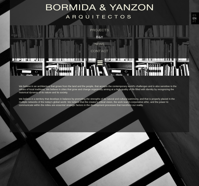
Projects (99, 30)
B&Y (99, 37)
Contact (100, 51)
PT (194, 21)
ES (194, 15)
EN (194, 18)
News (99, 44)
